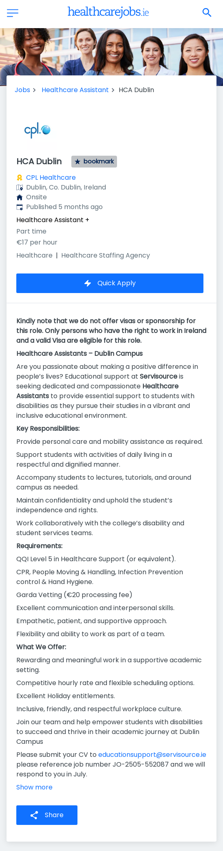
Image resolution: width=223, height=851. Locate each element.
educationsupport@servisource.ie (152, 754)
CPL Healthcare (51, 177)
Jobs (22, 90)
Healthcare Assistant (75, 90)
